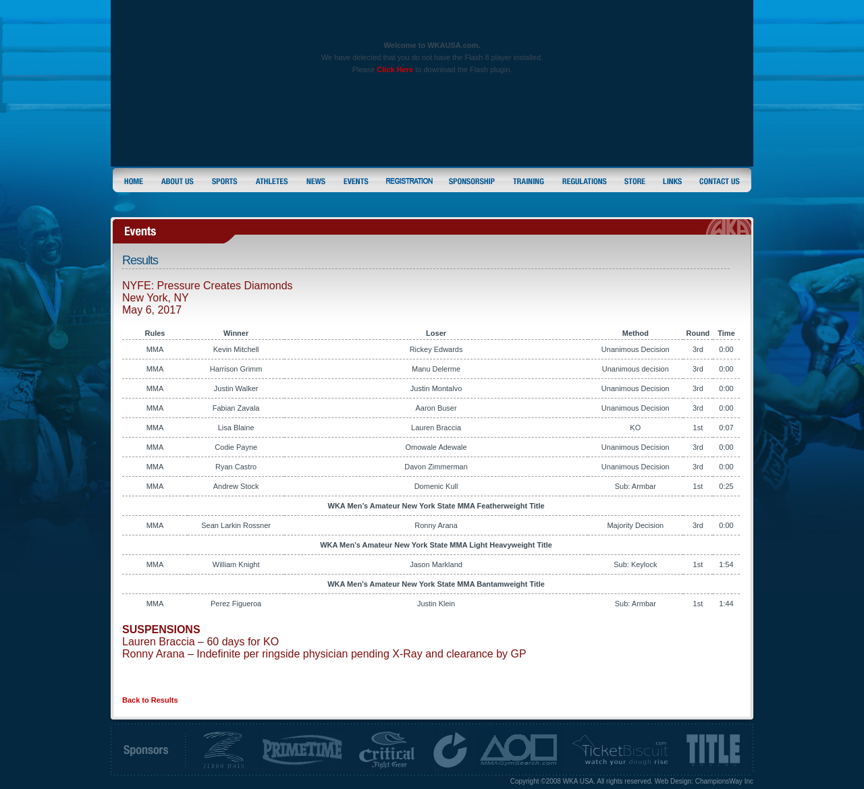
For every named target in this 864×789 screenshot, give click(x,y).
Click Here (395, 69)
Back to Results (150, 700)
